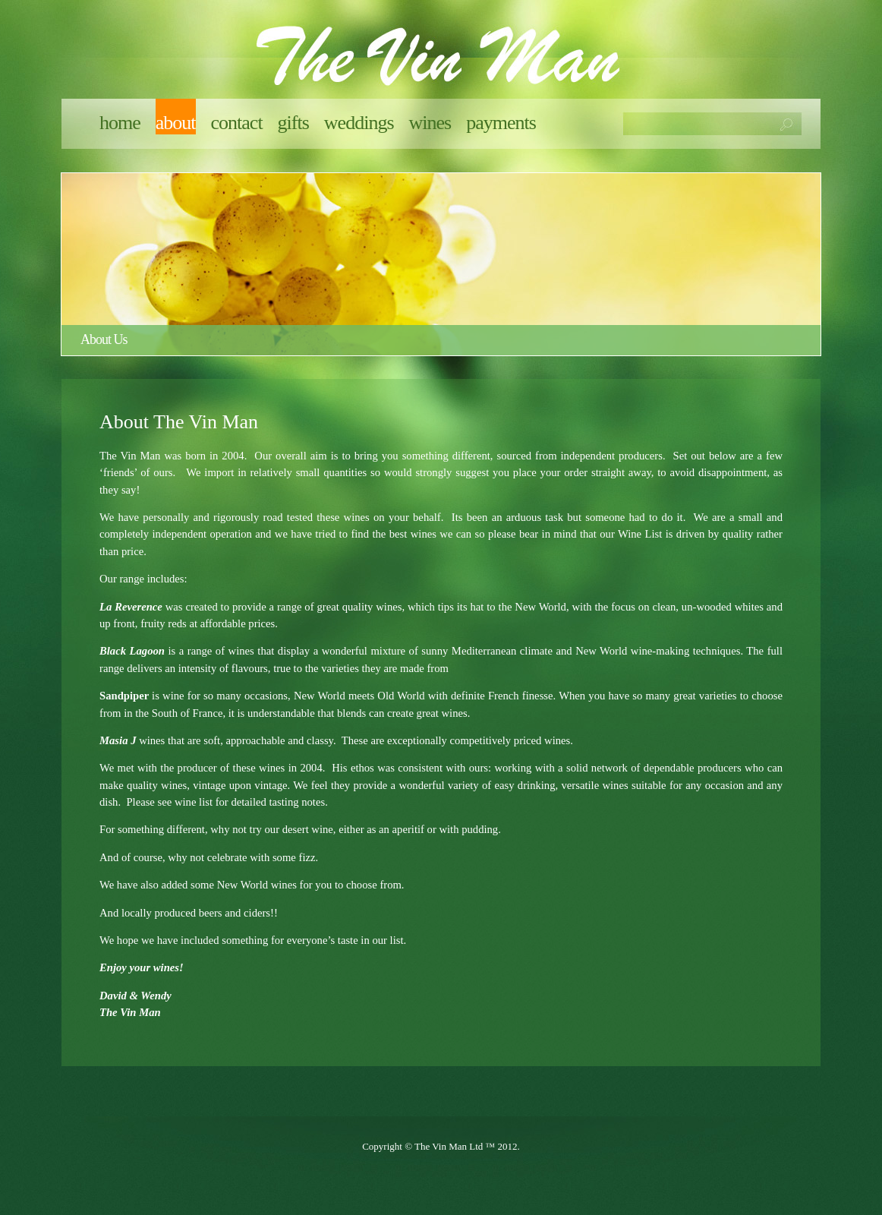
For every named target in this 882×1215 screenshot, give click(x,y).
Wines (430, 123)
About (176, 123)
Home (119, 123)
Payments (501, 123)
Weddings (359, 123)
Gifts (293, 123)
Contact (237, 123)
